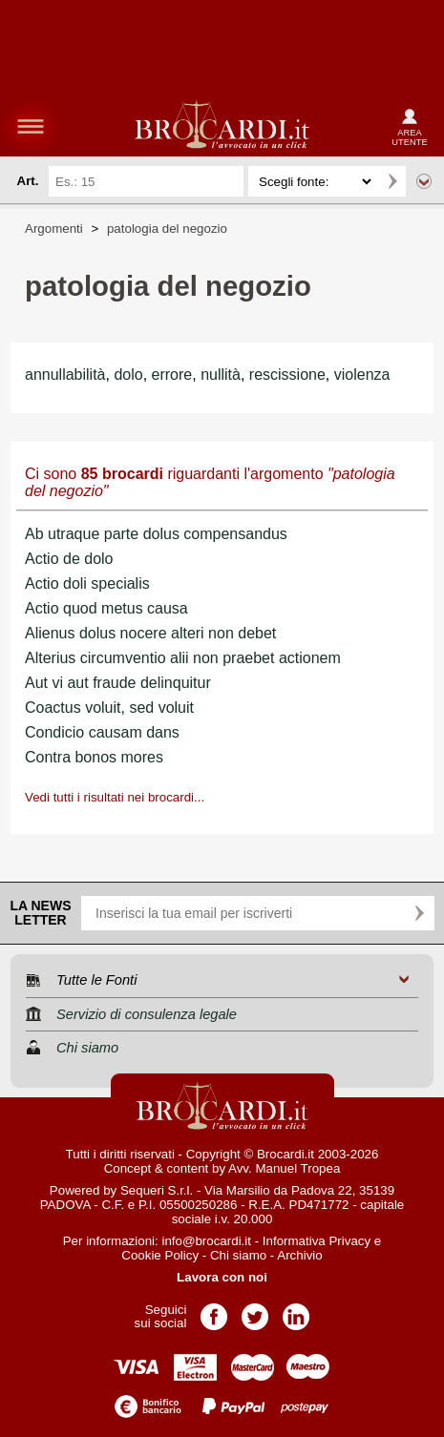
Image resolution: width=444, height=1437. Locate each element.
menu (30, 125)
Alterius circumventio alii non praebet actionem (183, 658)
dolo (128, 374)
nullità (221, 374)
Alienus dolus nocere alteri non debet (150, 633)
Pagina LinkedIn (296, 1310)
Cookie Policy (160, 1255)
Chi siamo (238, 1255)
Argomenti (54, 228)
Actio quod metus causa (106, 608)
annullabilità (65, 374)
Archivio (299, 1255)
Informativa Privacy (316, 1241)
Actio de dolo (69, 559)
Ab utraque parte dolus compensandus (156, 534)
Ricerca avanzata (424, 181)
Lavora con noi (222, 1277)
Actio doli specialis (87, 583)
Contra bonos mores (94, 757)
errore (172, 374)
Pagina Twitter (255, 1310)
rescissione (287, 374)
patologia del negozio (167, 228)
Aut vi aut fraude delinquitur (118, 683)
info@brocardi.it (206, 1241)
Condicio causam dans (102, 732)
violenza (362, 374)
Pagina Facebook (214, 1310)
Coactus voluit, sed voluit (109, 707)
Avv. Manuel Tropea (284, 1168)
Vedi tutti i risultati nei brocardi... (114, 797)
